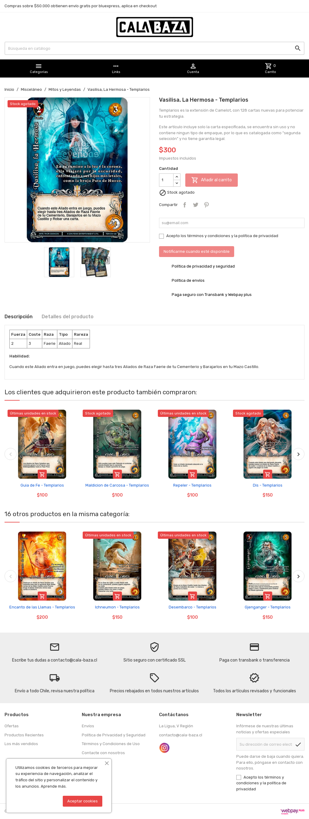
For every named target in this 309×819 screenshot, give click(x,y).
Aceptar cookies (82, 801)
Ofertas (12, 726)
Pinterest (206, 204)
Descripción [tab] (19, 316)
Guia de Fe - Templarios (42, 485)
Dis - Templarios (267, 485)
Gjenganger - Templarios (268, 607)
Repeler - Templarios (192, 485)
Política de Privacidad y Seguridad (113, 735)
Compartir (184, 204)
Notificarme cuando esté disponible (197, 251)
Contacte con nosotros (103, 753)
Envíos (88, 726)
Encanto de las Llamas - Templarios (42, 607)
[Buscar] (154, 48)
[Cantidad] (166, 180)
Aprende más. (54, 786)
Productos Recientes (24, 735)
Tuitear (195, 204)
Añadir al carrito (211, 180)
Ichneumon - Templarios (117, 607)
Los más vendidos (21, 743)
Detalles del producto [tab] (68, 316)
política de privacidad (258, 235)
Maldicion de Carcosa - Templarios (117, 485)
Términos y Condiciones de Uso (111, 743)
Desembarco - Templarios (192, 607)
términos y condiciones (208, 235)
